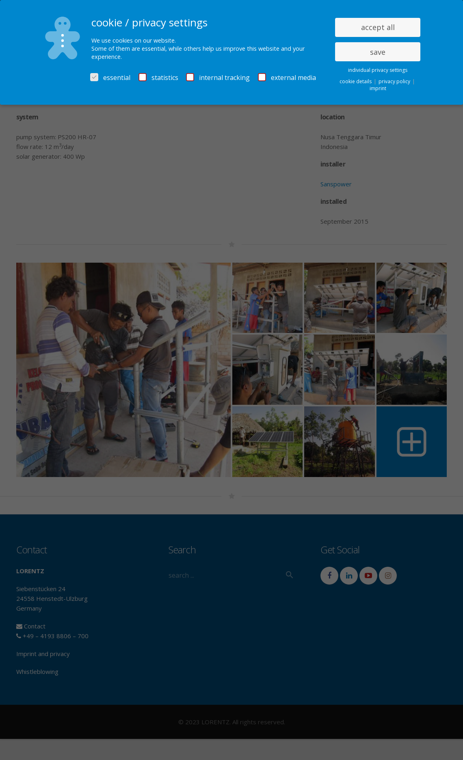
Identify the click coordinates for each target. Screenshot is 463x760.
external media (287, 77)
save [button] (377, 52)
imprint (378, 88)
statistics (158, 77)
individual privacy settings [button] (377, 70)
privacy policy (395, 81)
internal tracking (218, 77)
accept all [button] (378, 27)
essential (110, 77)
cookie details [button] (356, 81)
